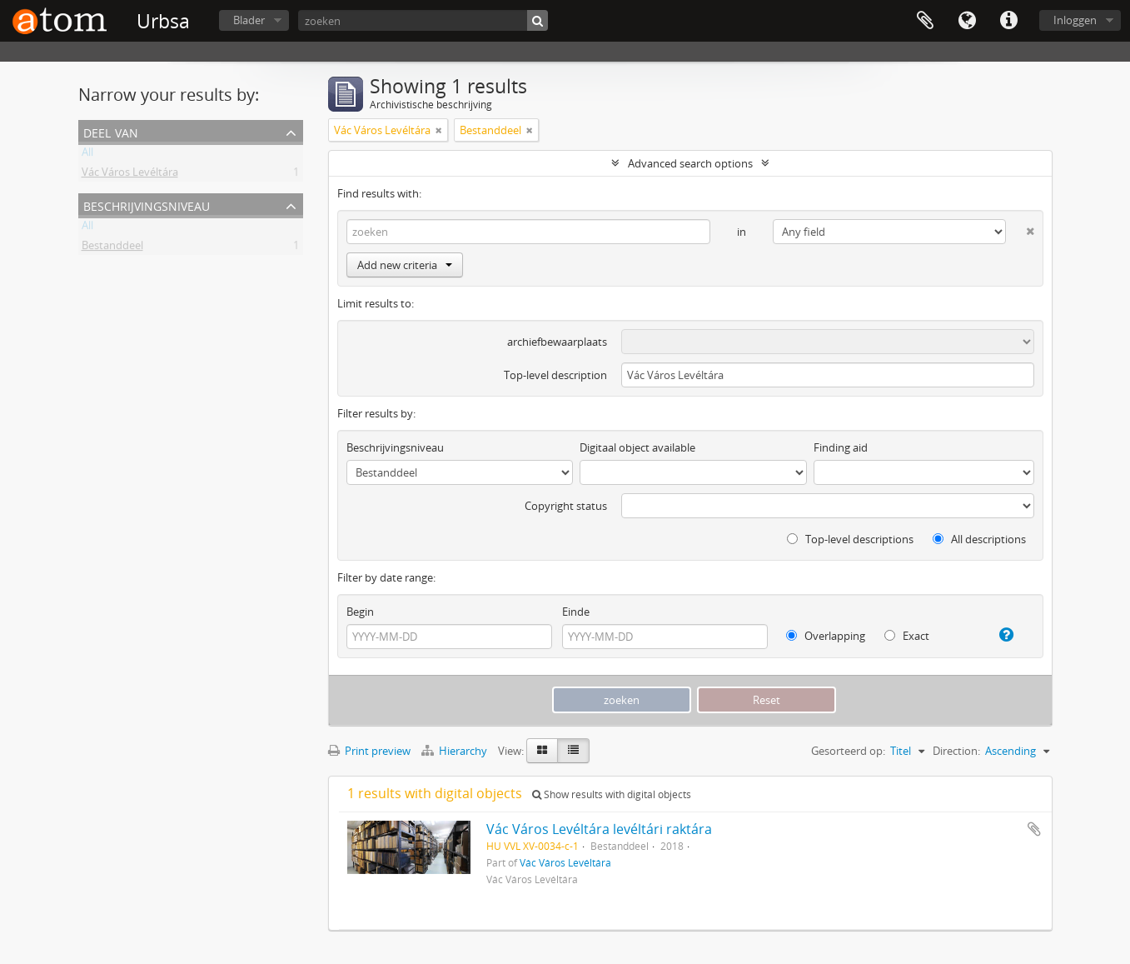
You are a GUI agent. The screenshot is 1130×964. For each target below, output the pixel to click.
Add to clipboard (1034, 829)
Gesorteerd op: (848, 750)
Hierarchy (455, 750)
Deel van (110, 131)
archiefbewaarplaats (557, 341)
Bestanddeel (112, 248)
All (87, 154)
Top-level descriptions (850, 539)
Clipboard (925, 21)
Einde (576, 611)
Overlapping (825, 635)
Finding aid (841, 447)
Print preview (369, 750)
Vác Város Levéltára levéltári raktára (599, 829)
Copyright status (566, 505)
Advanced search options (690, 163)
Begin (360, 611)
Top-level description (555, 374)
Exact (906, 635)
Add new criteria (404, 264)
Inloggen (1075, 19)
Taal (967, 21)
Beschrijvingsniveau (146, 204)
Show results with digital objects (611, 794)
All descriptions (979, 539)
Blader (249, 19)
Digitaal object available (637, 447)
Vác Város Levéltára (130, 174)
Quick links (1008, 21)
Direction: (956, 750)
